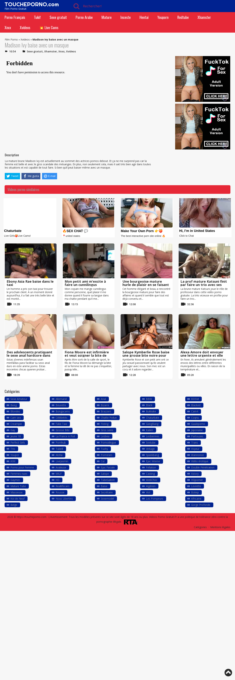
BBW (149, 399)
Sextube (151, 442)
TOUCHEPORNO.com (32, 4)
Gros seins (107, 430)
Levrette (196, 486)
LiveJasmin (62, 461)
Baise (104, 486)
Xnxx (8, 27)
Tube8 (59, 448)
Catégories (200, 527)
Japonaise (197, 430)
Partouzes (197, 436)
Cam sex (15, 417)
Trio (12, 448)
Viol (148, 492)
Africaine (196, 498)
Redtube (183, 17)
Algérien (151, 486)
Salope (105, 473)
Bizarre (105, 405)
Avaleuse (61, 467)
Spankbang (152, 455)
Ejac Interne (153, 461)
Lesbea (105, 436)
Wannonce (197, 455)
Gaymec (15, 480)
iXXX (12, 461)
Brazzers (106, 411)
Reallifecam (62, 486)
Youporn (163, 17)
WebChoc (151, 480)
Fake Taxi (61, 424)
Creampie (16, 424)
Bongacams (63, 411)
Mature (107, 17)
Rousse (60, 492)
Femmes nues (18, 473)
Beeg (13, 405)
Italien (149, 430)
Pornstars (106, 455)
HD (57, 480)
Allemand (61, 399)
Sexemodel (107, 498)
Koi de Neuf (17, 498)
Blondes (15, 411)
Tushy (104, 448)
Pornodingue (108, 442)
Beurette (61, 405)
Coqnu (195, 417)
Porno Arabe (84, 17)
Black (149, 405)
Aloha (59, 455)
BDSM (195, 399)
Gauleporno (198, 424)
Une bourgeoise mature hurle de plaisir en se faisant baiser (145, 284)
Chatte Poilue (109, 417)
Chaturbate (152, 417)
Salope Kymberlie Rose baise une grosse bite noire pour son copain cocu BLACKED (145, 355)
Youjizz (14, 455)
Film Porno (11, 39)
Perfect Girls (17, 442)
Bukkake (151, 411)
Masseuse (16, 492)
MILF (59, 473)
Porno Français (15, 17)
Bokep (195, 492)
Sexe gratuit (58, 17)
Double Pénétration (202, 467)
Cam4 (194, 411)
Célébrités (61, 417)
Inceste (125, 17)
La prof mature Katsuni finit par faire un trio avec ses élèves (203, 284)
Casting (150, 473)
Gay (12, 430)
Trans (194, 442)
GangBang (152, 424)
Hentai (144, 17)
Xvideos (25, 27)
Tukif (37, 17)
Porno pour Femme (22, 467)
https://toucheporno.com (31, 517)
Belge (13, 505)
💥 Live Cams (48, 27)
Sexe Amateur (18, 399)
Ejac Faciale (108, 467)
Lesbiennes (152, 436)
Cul (102, 461)
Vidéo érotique (199, 461)
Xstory (195, 473)
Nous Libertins (64, 498)
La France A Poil (65, 436)
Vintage (150, 448)
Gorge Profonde (200, 505)
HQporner (197, 480)
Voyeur (195, 448)
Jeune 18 (15, 436)
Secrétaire (107, 492)
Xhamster (204, 17)
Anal (103, 399)
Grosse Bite (63, 430)
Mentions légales (220, 527)
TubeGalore (108, 480)
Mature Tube (18, 486)
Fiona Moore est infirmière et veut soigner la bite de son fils (87, 355)
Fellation (151, 467)
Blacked (195, 405)
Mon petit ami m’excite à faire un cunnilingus (85, 283)
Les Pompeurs (154, 498)
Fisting (105, 424)
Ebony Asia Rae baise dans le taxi (30, 283)
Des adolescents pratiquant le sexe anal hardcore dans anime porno (29, 355)
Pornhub (61, 442)
